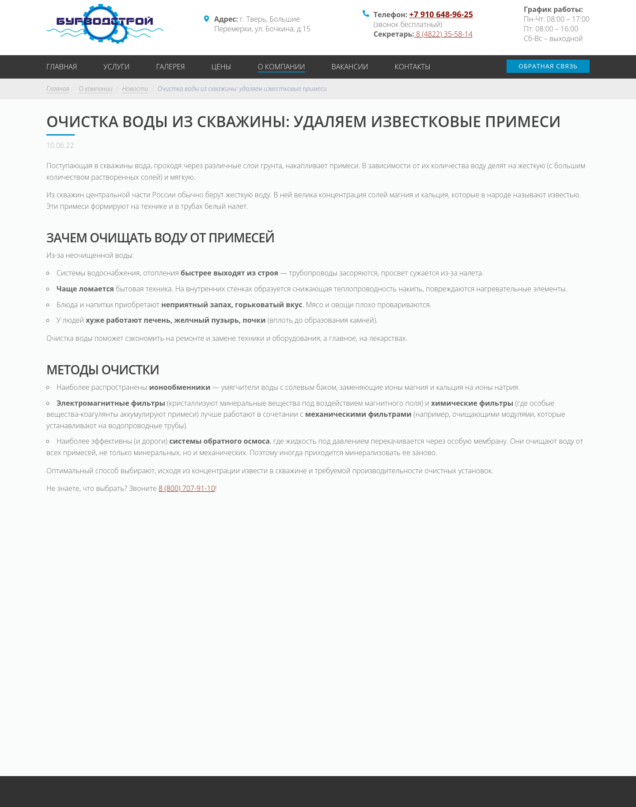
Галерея (170, 67)
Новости (135, 89)
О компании (281, 67)
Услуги (116, 67)
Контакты (413, 67)
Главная (61, 67)
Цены (221, 67)
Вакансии (350, 67)
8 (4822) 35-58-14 (443, 34)
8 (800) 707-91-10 (187, 488)
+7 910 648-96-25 (441, 14)
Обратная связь (548, 66)
